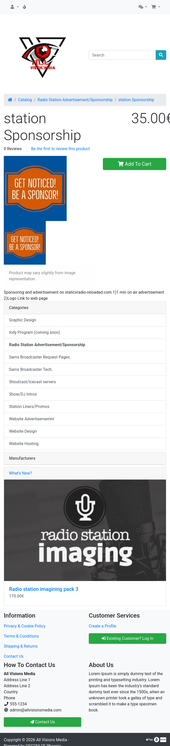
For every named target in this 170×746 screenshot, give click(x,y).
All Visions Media (51, 739)
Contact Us (14, 656)
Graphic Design (22, 320)
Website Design (23, 431)
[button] (14, 7)
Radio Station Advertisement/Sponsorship (75, 99)
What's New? (20, 473)
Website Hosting (23, 443)
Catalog (25, 99)
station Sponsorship (136, 99)
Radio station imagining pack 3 (43, 589)
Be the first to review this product (60, 148)
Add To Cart (134, 164)
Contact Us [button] (42, 722)
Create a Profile (102, 626)
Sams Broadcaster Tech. (31, 369)
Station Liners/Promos (29, 406)
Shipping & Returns (21, 646)
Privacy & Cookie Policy (25, 626)
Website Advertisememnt (31, 419)
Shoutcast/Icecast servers (32, 381)
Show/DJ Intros (23, 394)
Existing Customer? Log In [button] (127, 638)
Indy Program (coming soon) (34, 332)
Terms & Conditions (21, 636)
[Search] (122, 55)
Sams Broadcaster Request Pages (39, 357)
